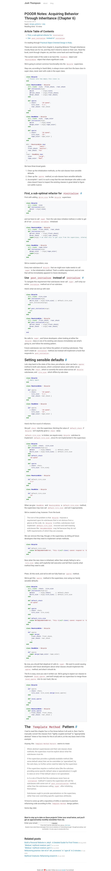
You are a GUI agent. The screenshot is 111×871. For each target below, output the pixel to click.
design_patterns (35, 24)
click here (67, 825)
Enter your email (31, 823)
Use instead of (46, 38)
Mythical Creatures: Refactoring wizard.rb (45, 856)
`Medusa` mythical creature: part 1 (42, 845)
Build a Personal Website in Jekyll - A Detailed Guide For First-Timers (55, 843)
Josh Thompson (33, 3)
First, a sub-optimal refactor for (46, 35)
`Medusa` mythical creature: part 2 (42, 848)
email (63, 870)
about (45, 3)
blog (51, 3)
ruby (43, 24)
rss (59, 870)
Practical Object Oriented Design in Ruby (56, 43)
